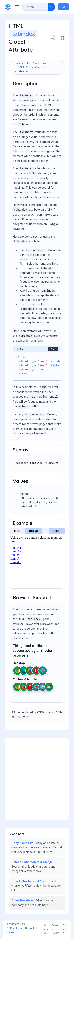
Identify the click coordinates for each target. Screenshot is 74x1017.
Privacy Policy (55, 1007)
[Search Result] (35, 7)
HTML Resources (35, 63)
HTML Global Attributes (32, 67)
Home (16, 63)
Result (33, 609)
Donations (65, 1007)
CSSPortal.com (14, 1006)
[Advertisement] (37, 116)
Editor (57, 609)
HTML (17, 609)
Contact (46, 1007)
